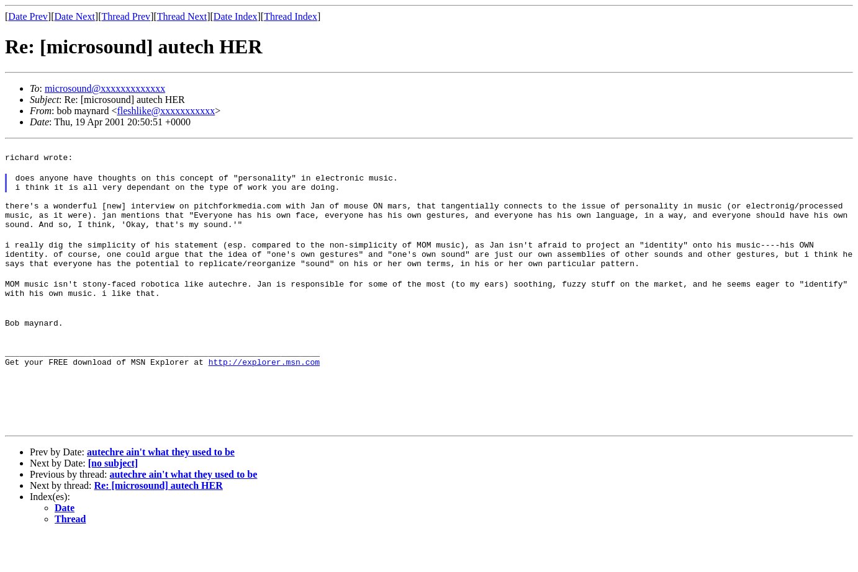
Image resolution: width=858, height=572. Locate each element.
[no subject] (113, 500)
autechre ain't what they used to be (161, 489)
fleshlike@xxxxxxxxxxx (166, 110)
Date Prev (28, 16)
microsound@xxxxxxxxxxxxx (105, 88)
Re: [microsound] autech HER (158, 522)
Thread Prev (125, 16)
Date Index (236, 16)
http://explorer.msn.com (264, 395)
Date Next (75, 16)
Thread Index (290, 16)
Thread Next (182, 16)
